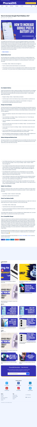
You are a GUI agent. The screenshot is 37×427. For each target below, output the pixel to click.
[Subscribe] (27, 374)
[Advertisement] (18, 10)
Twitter (24, 235)
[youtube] (6, 389)
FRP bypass (14, 397)
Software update (15, 396)
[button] (6, 52)
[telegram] (30, 389)
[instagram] (18, 389)
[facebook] (18, 384)
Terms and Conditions (4, 397)
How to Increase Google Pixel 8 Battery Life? (15, 16)
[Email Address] (18, 373)
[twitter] (6, 384)
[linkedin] (30, 384)
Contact (2, 396)
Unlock (14, 398)
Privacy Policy (3, 398)
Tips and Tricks (15, 395)
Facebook (20, 235)
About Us (2, 395)
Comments (22, 239)
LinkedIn (28, 235)
